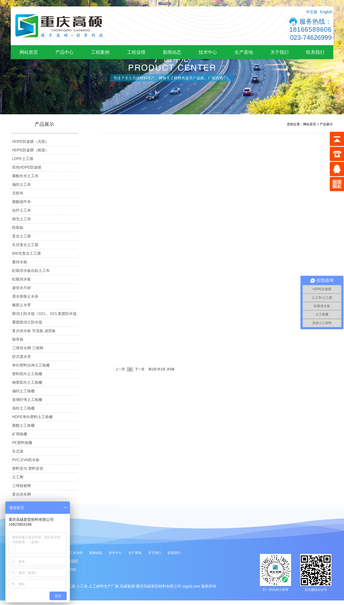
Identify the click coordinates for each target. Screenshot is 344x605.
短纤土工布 (21, 210)
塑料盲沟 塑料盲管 (27, 468)
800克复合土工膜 (26, 253)
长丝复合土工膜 (25, 245)
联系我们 (315, 52)
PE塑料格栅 (22, 442)
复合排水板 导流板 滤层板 (34, 331)
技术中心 (208, 52)
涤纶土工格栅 (23, 408)
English (326, 12)
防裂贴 (17, 227)
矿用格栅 (19, 434)
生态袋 (17, 451)
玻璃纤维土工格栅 (27, 399)
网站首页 (29, 52)
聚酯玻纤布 (21, 202)
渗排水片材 (21, 288)
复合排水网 (21, 494)
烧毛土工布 (21, 219)
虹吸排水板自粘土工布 (31, 270)
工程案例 (100, 52)
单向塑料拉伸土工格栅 (31, 365)
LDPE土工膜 (22, 158)
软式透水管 (21, 356)
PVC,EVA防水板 (26, 460)
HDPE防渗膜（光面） (30, 141)
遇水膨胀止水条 (25, 296)
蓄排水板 (19, 262)
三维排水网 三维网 (27, 348)
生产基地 (244, 52)
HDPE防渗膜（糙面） (30, 150)
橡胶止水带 (21, 305)
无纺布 (17, 193)
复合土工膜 (21, 236)
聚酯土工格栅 (23, 425)
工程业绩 (136, 52)
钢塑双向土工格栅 (27, 382)
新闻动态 (172, 52)
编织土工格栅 (23, 391)
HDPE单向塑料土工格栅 (32, 417)
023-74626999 (311, 37)
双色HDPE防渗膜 (26, 167)
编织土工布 (21, 184)
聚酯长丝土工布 (25, 176)
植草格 (17, 339)
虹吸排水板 (21, 279)
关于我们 (279, 52)
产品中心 (64, 52)
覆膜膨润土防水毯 (27, 322)
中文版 (311, 12)
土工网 (17, 477)
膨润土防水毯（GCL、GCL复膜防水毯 (44, 313)
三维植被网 (21, 485)
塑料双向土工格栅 (27, 374)
